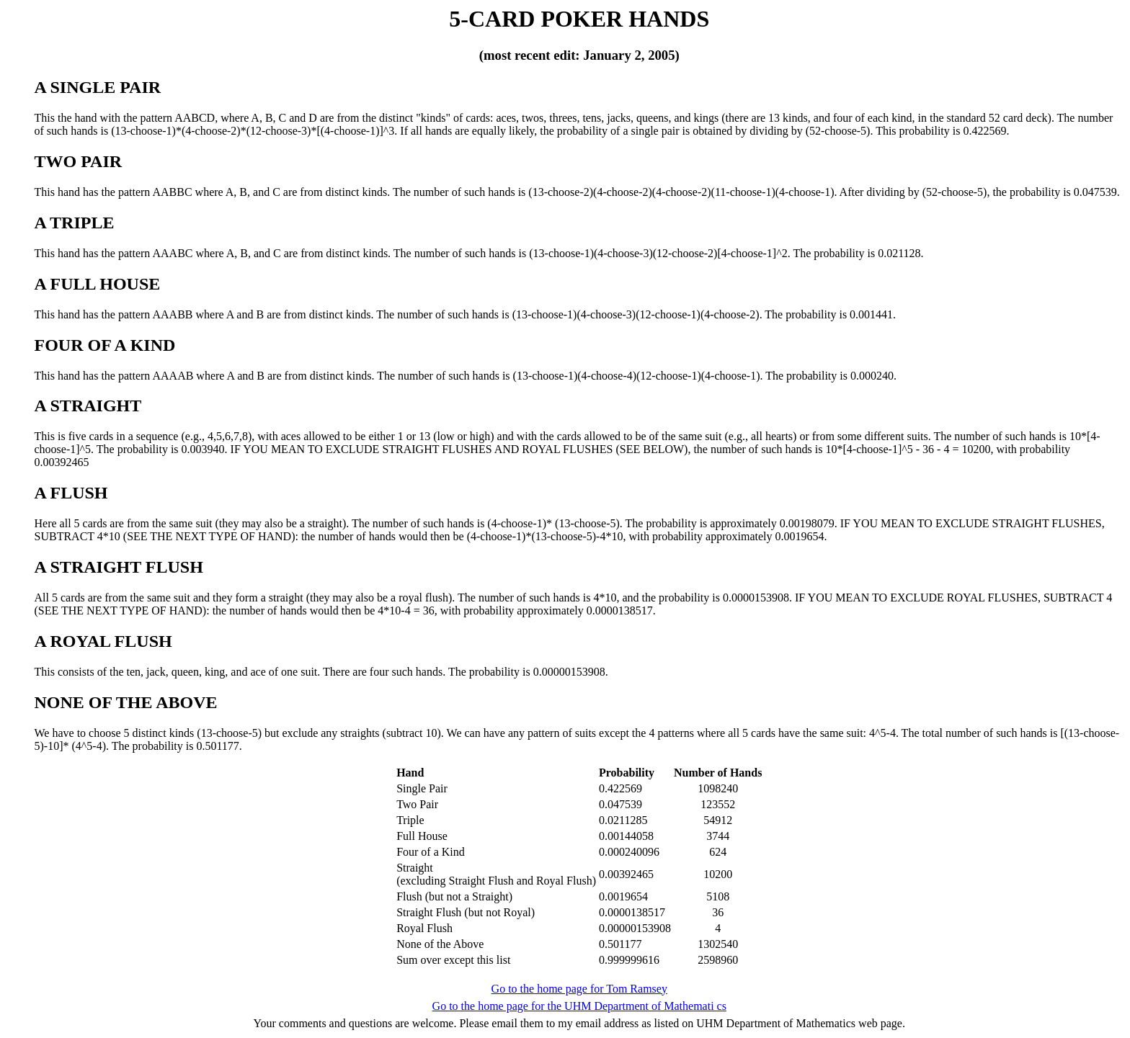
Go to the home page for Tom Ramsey (579, 989)
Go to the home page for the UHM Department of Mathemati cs (579, 1006)
